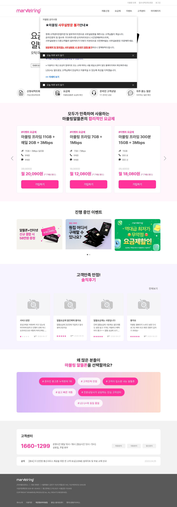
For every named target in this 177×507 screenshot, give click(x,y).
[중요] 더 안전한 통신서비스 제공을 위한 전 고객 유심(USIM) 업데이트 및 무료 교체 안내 (68, 461)
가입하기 (40, 184)
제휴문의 (118, 446)
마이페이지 (156, 11)
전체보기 (153, 288)
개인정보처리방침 (41, 502)
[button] (165, 158)
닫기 (133, 55)
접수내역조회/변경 (146, 3)
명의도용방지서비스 (73, 502)
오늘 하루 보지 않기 (55, 55)
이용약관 (29, 502)
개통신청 (105, 11)
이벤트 (129, 11)
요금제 (118, 11)
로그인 (158, 3)
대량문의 (134, 446)
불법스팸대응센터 (57, 502)
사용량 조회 (131, 3)
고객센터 (141, 11)
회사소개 (20, 502)
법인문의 (149, 446)
